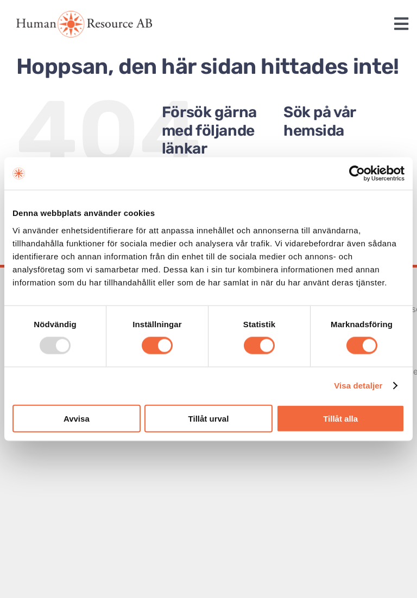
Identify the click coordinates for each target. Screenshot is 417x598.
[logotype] (84, 15)
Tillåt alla (340, 418)
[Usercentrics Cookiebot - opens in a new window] (357, 174)
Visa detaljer (358, 385)
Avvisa (77, 418)
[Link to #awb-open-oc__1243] (401, 24)
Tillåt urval (208, 418)
